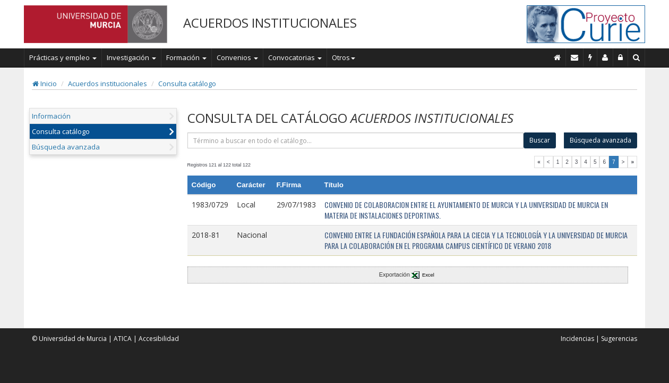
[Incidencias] (590, 57)
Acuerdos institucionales (107, 83)
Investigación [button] (131, 57)
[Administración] (620, 57)
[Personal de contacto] (605, 57)
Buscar (539, 140)
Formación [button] (186, 57)
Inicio (44, 83)
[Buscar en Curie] (636, 57)
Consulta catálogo (187, 83)
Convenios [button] (237, 57)
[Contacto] (575, 57)
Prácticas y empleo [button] (63, 57)
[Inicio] (557, 57)
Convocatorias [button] (295, 57)
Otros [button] (343, 57)
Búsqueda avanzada (66, 147)
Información (51, 116)
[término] (355, 140)
